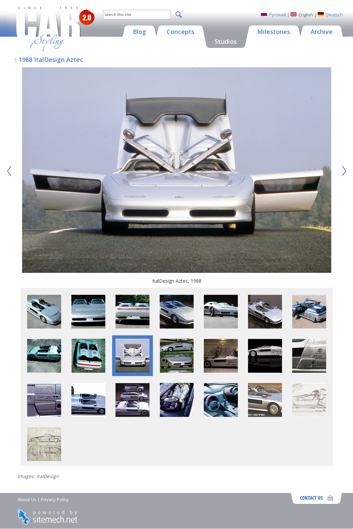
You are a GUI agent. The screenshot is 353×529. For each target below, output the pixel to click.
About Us (27, 499)
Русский (277, 15)
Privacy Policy (55, 499)
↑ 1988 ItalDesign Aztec (48, 59)
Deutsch (334, 15)
